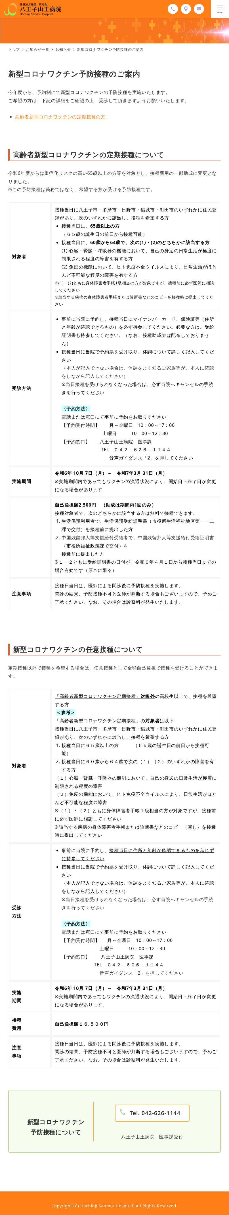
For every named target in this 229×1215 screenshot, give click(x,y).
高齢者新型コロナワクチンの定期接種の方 (60, 117)
